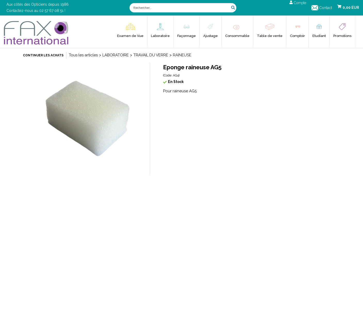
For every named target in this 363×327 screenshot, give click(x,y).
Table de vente (270, 36)
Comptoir (297, 36)
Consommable (237, 36)
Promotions (342, 36)
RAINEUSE (182, 55)
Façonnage (186, 36)
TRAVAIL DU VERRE (150, 55)
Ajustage (210, 36)
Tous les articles (83, 55)
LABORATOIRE (115, 55)
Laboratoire (160, 36)
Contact (325, 8)
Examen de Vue (130, 36)
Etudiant (319, 36)
